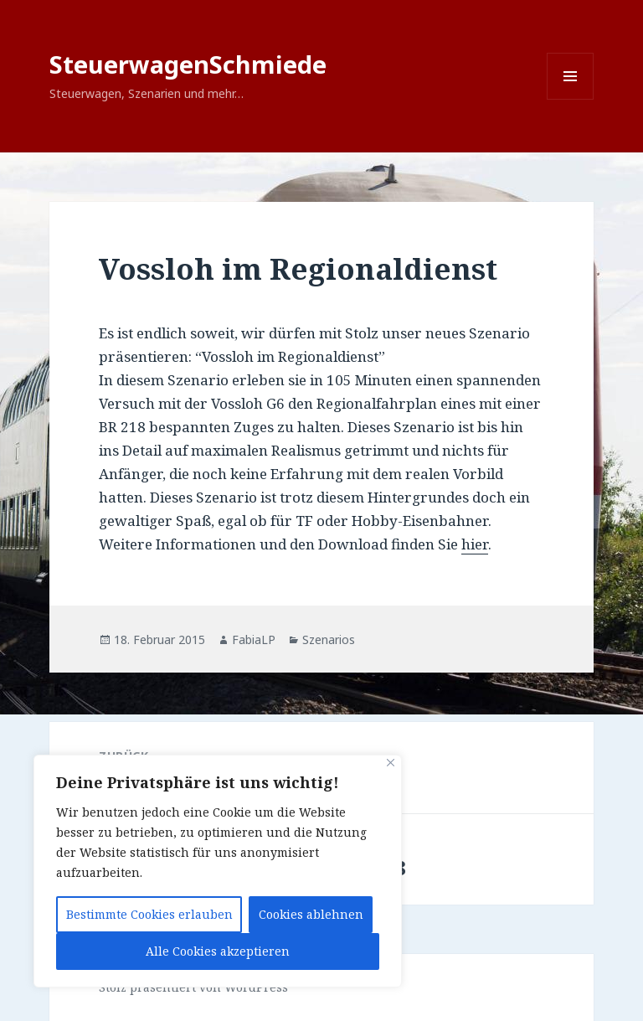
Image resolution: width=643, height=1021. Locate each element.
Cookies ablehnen (311, 914)
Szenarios (328, 639)
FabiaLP (253, 639)
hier (474, 544)
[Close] (390, 762)
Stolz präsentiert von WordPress (193, 987)
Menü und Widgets (571, 99)
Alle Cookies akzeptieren (218, 951)
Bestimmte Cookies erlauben (149, 914)
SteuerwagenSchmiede (188, 64)
